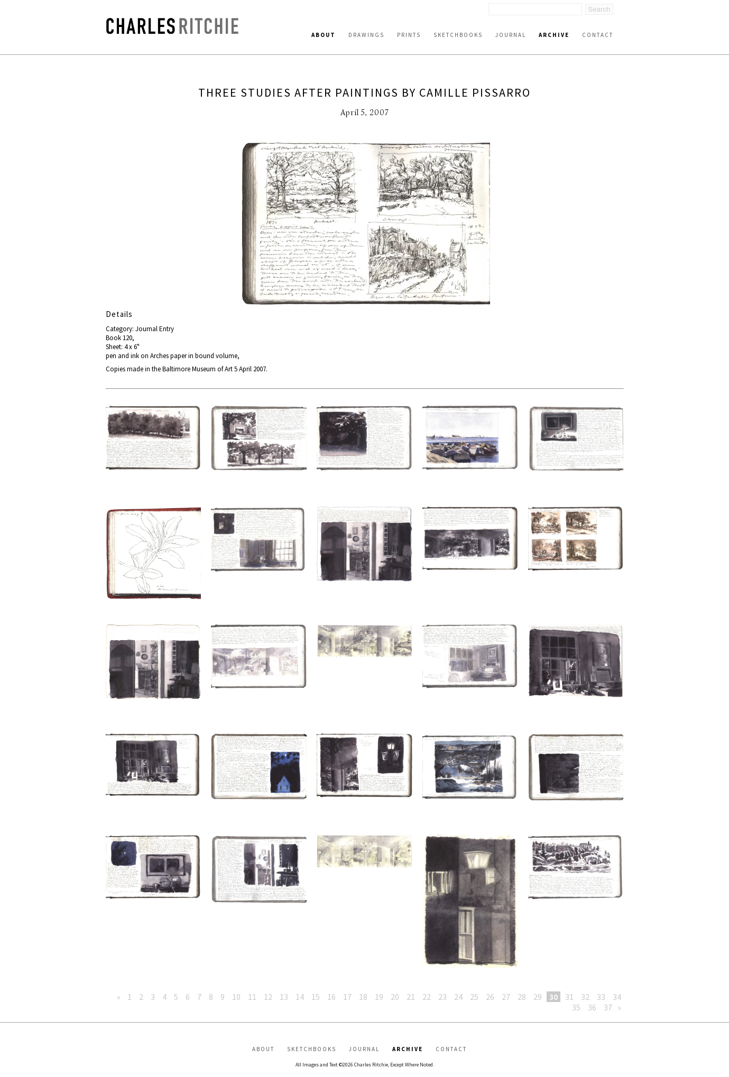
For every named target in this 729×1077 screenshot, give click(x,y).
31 (569, 996)
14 (300, 996)
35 (576, 1007)
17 (347, 996)
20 (395, 996)
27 (506, 996)
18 (363, 996)
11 (252, 996)
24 (458, 996)
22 (426, 996)
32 (585, 996)
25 (474, 996)
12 (268, 996)
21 (411, 996)
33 (601, 996)
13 (284, 996)
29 (537, 996)
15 (315, 996)
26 (490, 996)
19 (379, 996)
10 (236, 996)
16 (331, 996)
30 (553, 996)
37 (608, 1007)
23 (442, 996)
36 (592, 1007)
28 (522, 996)
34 (617, 996)
